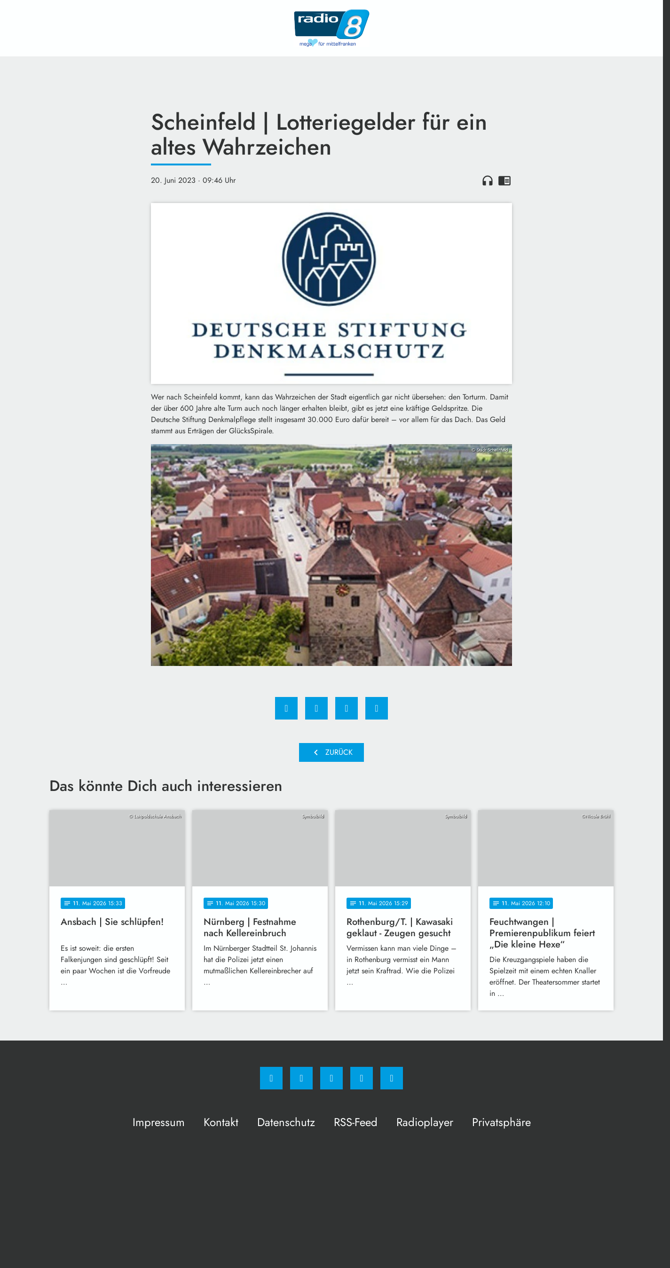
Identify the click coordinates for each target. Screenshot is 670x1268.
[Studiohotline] (361, 1078)
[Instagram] (301, 1078)
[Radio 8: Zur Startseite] (331, 28)
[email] (391, 1078)
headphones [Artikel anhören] (487, 180)
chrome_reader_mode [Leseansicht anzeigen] (504, 180)
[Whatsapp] (331, 1078)
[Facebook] (271, 1078)
